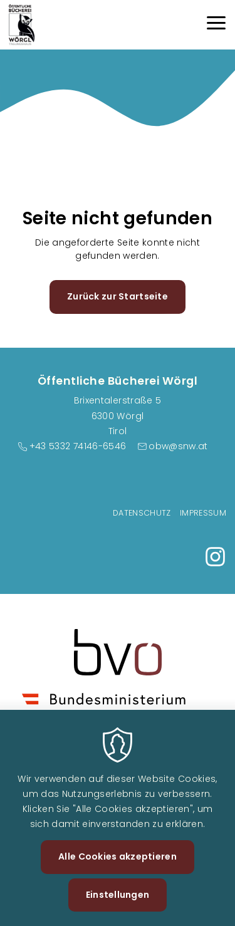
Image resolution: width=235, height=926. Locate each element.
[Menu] (216, 24)
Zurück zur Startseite (117, 296)
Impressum (203, 512)
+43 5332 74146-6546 (78, 446)
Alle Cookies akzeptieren (117, 871)
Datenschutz (142, 512)
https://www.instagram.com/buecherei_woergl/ (215, 557)
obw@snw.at (178, 446)
